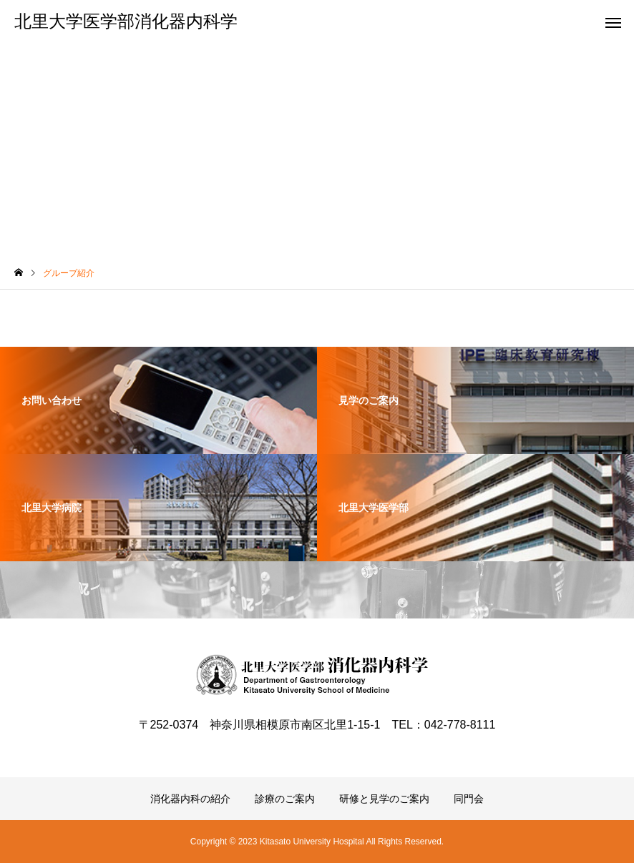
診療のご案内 (285, 798)
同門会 (469, 798)
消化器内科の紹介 (190, 798)
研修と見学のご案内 (384, 798)
